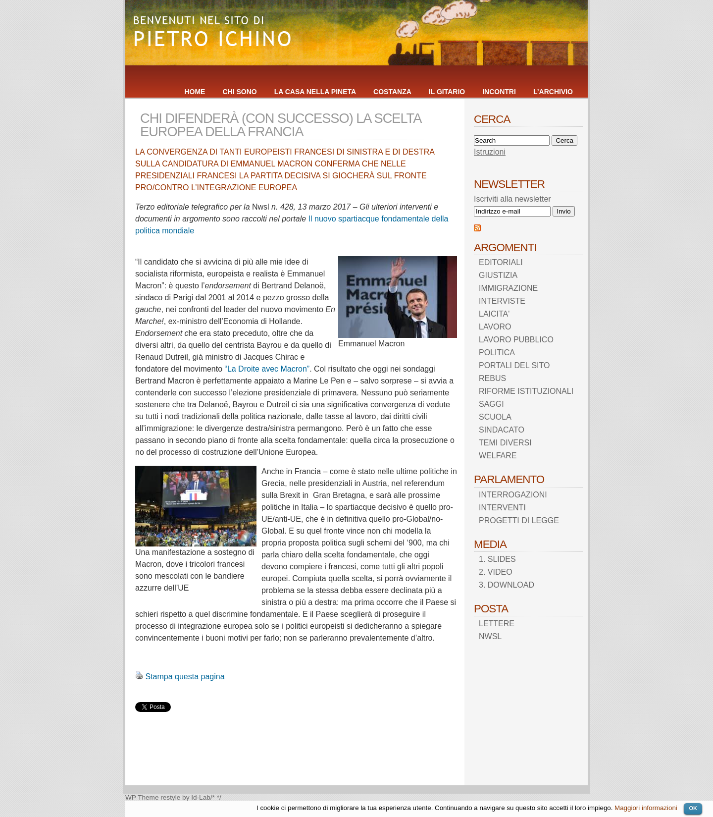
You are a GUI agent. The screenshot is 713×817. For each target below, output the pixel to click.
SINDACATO (501, 430)
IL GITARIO (447, 92)
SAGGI (491, 404)
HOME (194, 92)
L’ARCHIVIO (553, 92)
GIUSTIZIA (498, 275)
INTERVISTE (502, 301)
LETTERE (496, 623)
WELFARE (497, 455)
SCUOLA (495, 417)
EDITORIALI (501, 262)
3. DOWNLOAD (506, 585)
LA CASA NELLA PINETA (315, 92)
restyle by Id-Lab (185, 797)
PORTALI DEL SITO (514, 365)
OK (693, 808)
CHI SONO (239, 92)
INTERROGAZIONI (513, 494)
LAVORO (495, 327)
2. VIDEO (495, 572)
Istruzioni (490, 152)
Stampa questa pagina (184, 676)
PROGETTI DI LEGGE (519, 520)
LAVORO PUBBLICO (516, 339)
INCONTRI (499, 92)
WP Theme (142, 797)
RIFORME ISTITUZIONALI (526, 391)
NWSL (490, 636)
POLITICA (497, 352)
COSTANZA (392, 92)
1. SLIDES (497, 559)
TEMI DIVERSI (505, 442)
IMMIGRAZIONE (508, 288)
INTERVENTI (502, 507)
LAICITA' (494, 314)
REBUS (492, 378)
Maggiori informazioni (645, 808)
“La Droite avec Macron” (267, 369)
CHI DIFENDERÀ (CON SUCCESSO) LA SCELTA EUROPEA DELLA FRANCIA (280, 124)
